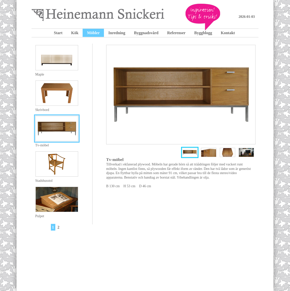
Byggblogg (203, 33)
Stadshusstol (44, 181)
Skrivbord (42, 110)
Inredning (116, 33)
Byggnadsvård (146, 33)
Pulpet (39, 216)
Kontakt (228, 33)
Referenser (176, 33)
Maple (39, 74)
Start (58, 33)
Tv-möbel (42, 145)
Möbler (93, 33)
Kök (74, 33)
